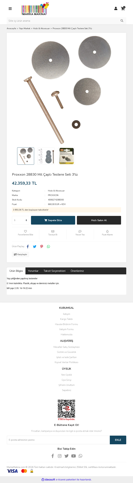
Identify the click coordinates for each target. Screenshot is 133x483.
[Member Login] (115, 8)
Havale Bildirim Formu (66, 324)
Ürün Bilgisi (16, 271)
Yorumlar (33, 271)
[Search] (66, 20)
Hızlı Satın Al (99, 220)
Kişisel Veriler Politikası (66, 362)
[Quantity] (20, 220)
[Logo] (34, 8)
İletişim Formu (66, 329)
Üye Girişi (66, 380)
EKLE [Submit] (118, 440)
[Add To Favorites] (25, 234)
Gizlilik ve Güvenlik (66, 352)
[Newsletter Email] (58, 440)
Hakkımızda (66, 334)
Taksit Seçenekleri (54, 271)
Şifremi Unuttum (67, 385)
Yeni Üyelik (66, 374)
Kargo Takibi (66, 319)
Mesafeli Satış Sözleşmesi (67, 347)
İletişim (66, 314)
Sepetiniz (66, 390)
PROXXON (53, 195)
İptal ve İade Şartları (66, 357)
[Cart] (122, 8)
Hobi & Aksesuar (56, 190)
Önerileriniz (77, 271)
